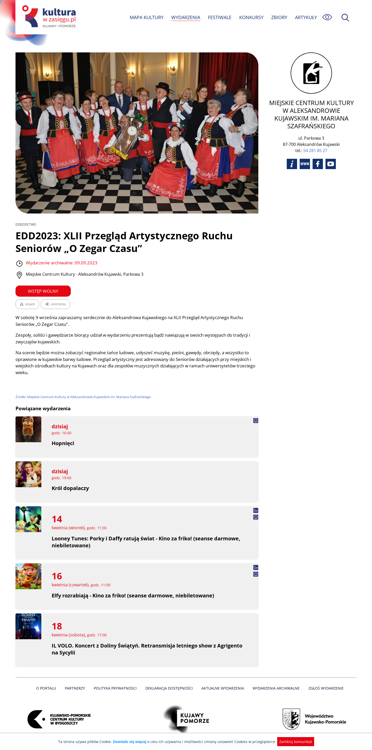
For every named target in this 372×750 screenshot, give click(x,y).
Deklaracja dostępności (169, 688)
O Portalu (48, 688)
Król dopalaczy (70, 488)
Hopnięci (63, 443)
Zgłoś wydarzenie (324, 688)
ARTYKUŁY (306, 17)
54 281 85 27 (315, 143)
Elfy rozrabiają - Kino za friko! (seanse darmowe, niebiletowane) (133, 595)
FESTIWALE (219, 17)
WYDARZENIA (185, 17)
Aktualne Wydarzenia (222, 688)
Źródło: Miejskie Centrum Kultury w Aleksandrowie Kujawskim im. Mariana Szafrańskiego (85, 396)
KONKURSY (251, 17)
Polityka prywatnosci (116, 688)
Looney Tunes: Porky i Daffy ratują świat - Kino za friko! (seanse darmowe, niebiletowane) (147, 542)
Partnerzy (77, 688)
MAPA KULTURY (146, 17)
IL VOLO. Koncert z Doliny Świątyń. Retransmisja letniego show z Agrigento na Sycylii (134, 649)
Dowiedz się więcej (131, 741)
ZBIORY (279, 17)
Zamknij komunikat (292, 741)
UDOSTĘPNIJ (55, 304)
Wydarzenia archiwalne (275, 688)
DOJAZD (27, 304)
